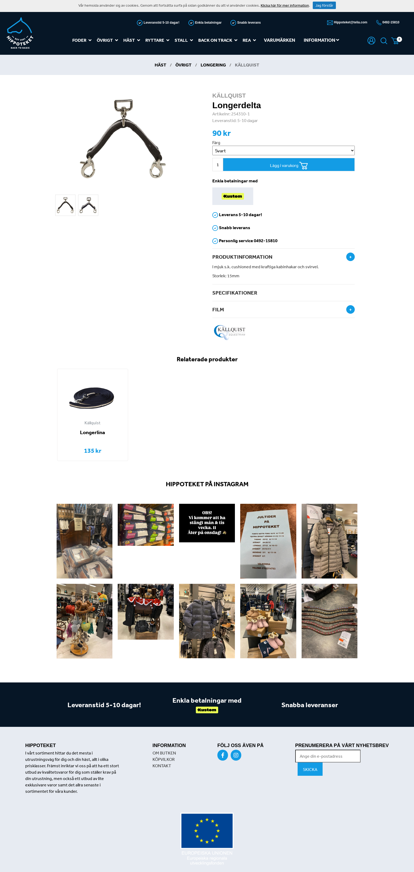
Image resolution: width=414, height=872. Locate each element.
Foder (83, 40)
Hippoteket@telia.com (350, 22)
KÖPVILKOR (164, 759)
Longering (213, 65)
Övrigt (108, 40)
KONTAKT (162, 765)
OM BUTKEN (164, 753)
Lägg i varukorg (289, 166)
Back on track (218, 40)
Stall (185, 40)
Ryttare (158, 40)
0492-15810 (390, 22)
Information (321, 40)
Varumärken (279, 40)
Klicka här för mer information (285, 5)
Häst (132, 40)
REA (250, 40)
